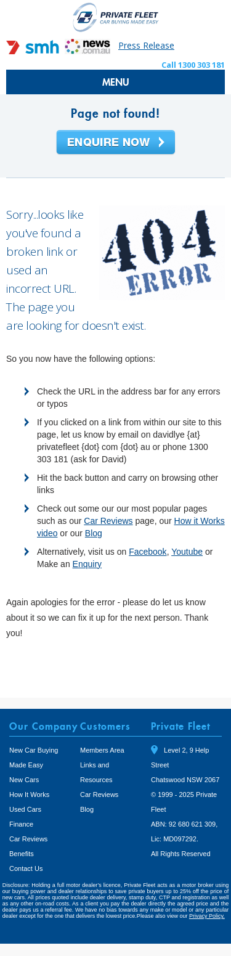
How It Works (29, 794)
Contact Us (26, 868)
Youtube (187, 552)
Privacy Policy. (207, 916)
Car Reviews (108, 521)
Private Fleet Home (116, 17)
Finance (21, 824)
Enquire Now (116, 143)
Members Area (102, 750)
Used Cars (25, 809)
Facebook (147, 552)
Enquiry (87, 564)
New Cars (24, 779)
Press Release (146, 45)
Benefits (21, 853)
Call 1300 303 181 (193, 64)
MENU (115, 82)
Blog (93, 533)
